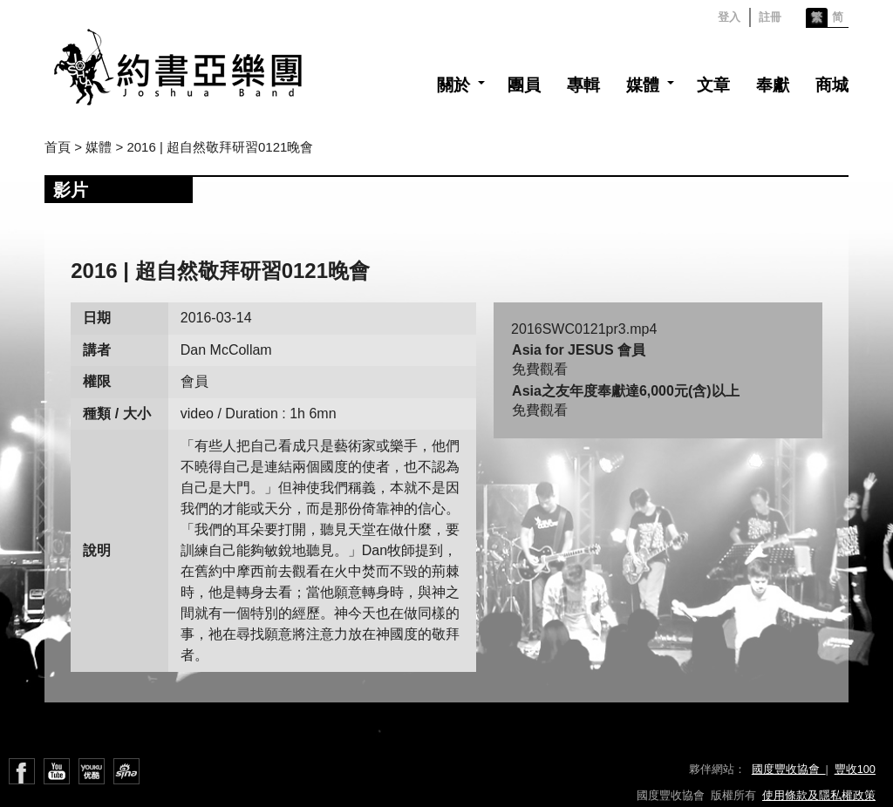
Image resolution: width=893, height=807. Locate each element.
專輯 (583, 85)
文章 (713, 85)
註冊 (770, 17)
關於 (453, 85)
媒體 (642, 85)
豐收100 (855, 769)
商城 (832, 85)
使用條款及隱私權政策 (819, 795)
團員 (524, 85)
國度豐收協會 (789, 769)
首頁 (57, 146)
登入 (729, 17)
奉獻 (772, 85)
